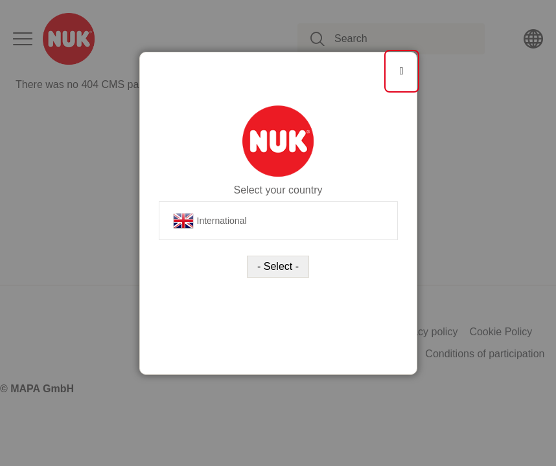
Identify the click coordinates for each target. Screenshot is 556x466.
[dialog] (278, 233)
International (210, 220)
